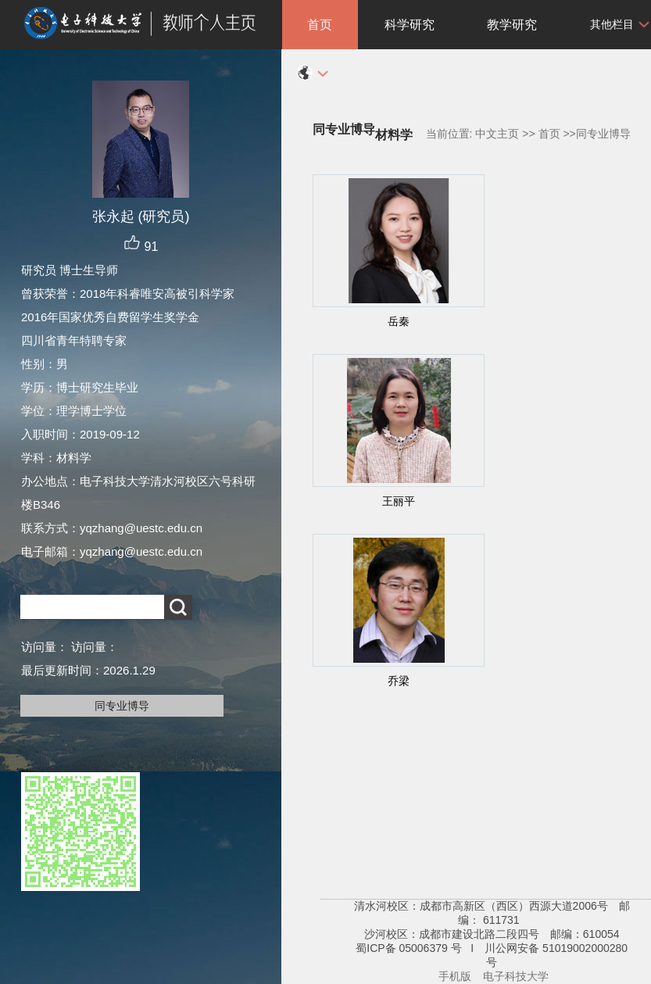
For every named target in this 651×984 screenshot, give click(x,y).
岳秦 (399, 321)
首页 (319, 24)
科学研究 (410, 24)
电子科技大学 (516, 976)
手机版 (454, 976)
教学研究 (512, 24)
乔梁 (399, 680)
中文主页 (497, 133)
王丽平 (398, 501)
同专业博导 (122, 706)
